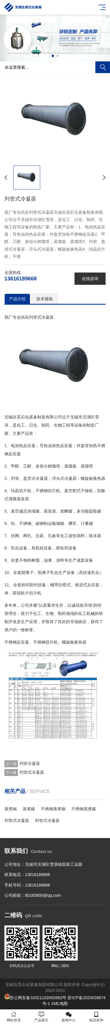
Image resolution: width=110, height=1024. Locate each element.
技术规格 (44, 298)
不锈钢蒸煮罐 (83, 808)
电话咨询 (96, 1016)
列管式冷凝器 (31, 772)
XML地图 (59, 1003)
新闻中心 (69, 1016)
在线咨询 (90, 278)
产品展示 (41, 1016)
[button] (53, 56)
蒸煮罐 (29, 808)
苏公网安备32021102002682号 (38, 997)
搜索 (102, 67)
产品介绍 (17, 298)
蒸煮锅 (10, 808)
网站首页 (14, 1016)
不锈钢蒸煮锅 (53, 808)
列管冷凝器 (29, 763)
